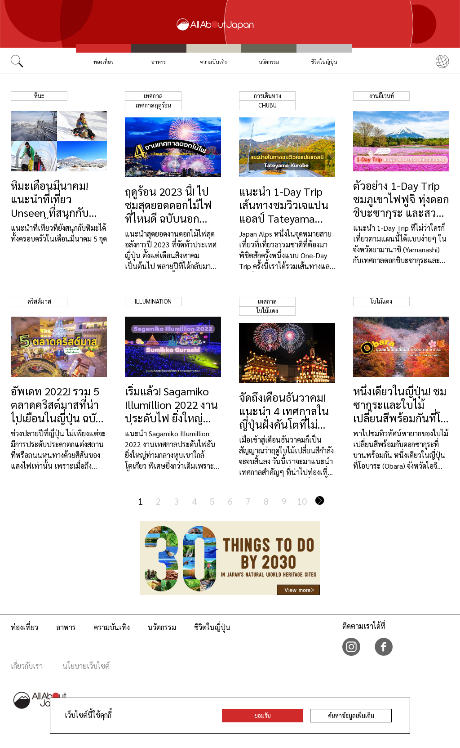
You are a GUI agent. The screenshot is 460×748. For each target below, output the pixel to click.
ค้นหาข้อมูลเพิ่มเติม (351, 715)
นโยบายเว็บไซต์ (86, 666)
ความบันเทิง (213, 61)
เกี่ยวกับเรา (27, 666)
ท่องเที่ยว (103, 61)
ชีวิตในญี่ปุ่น (324, 61)
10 (302, 501)
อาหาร (158, 61)
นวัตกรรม (269, 61)
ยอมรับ (262, 715)
